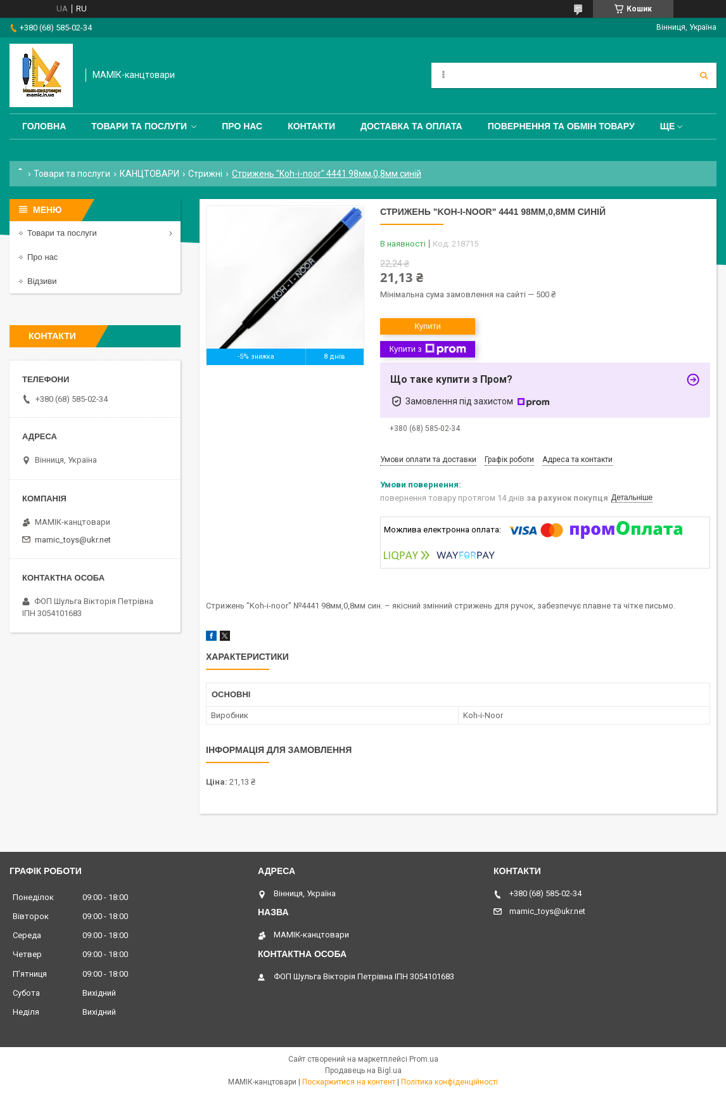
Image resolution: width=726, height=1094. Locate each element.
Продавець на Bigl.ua (363, 1070)
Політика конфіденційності (449, 1082)
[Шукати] (703, 75)
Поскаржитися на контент (348, 1082)
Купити (427, 326)
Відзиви (42, 281)
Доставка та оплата (411, 126)
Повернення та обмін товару (561, 126)
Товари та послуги (139, 126)
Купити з (427, 349)
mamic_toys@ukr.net (73, 539)
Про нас (242, 126)
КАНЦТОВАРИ (149, 174)
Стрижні (205, 174)
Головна (44, 126)
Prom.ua (423, 1059)
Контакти (311, 126)
